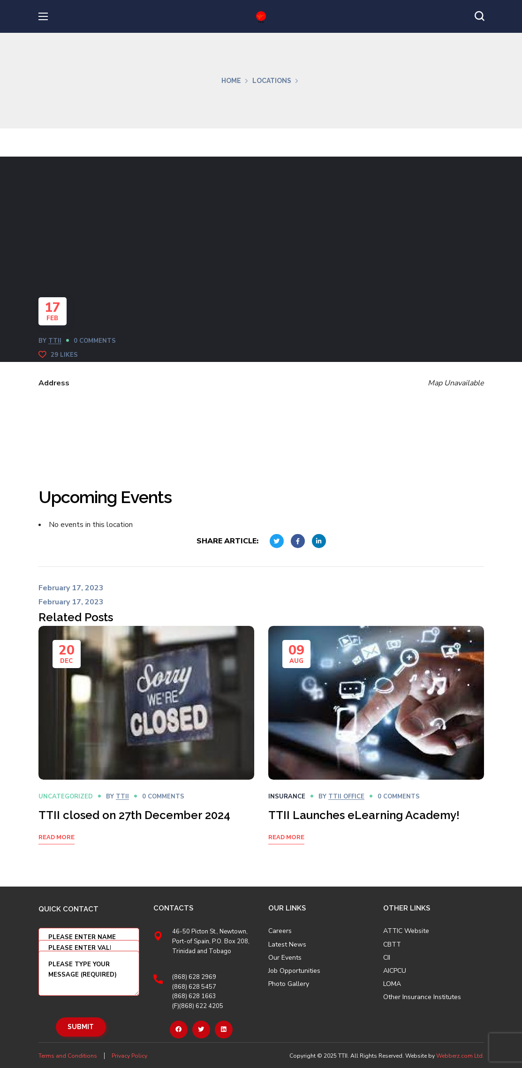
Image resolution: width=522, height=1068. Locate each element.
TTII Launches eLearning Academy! (364, 815)
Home (231, 80)
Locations (271, 80)
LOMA (392, 984)
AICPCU (394, 971)
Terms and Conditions (67, 1056)
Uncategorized (65, 796)
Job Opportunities (294, 971)
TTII (54, 341)
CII (386, 958)
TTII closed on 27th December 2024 (134, 815)
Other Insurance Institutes (422, 997)
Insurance (286, 796)
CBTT (392, 944)
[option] (146, 747)
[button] (479, 16)
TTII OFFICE (346, 796)
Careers (280, 931)
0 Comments (95, 341)
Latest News (287, 944)
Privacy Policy (129, 1056)
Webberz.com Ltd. (460, 1056)
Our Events (285, 958)
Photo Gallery (288, 983)
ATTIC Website (406, 931)
